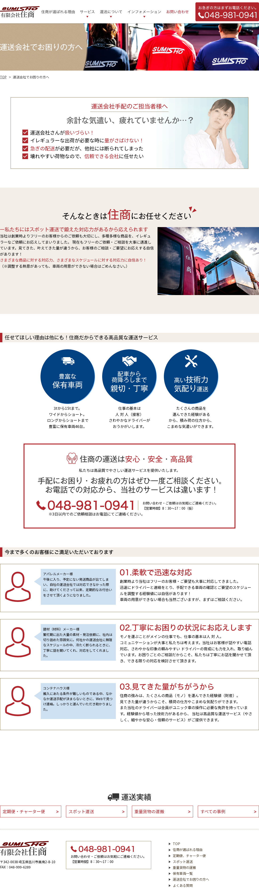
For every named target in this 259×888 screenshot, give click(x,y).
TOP (3, 77)
